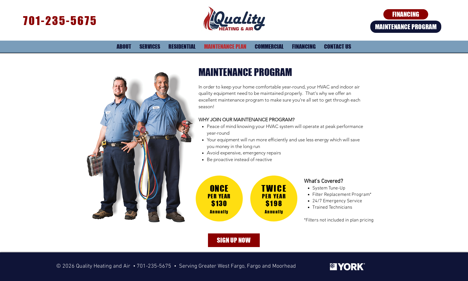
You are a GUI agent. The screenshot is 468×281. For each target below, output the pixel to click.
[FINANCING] (405, 14)
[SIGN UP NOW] (234, 240)
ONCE (219, 188)
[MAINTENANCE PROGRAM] (405, 27)
